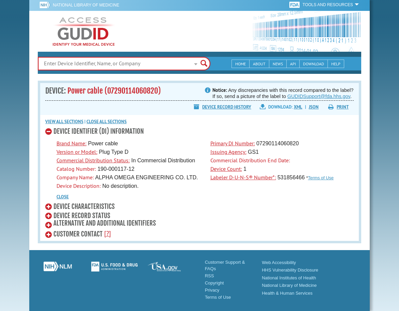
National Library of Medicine (86, 5)
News (278, 63)
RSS (209, 275)
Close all (106, 122)
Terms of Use (320, 177)
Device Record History (226, 107)
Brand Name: (71, 143)
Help (335, 63)
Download (313, 63)
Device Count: (226, 168)
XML (298, 107)
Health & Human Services (287, 293)
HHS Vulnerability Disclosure (290, 270)
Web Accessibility (279, 262)
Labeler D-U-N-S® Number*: (243, 177)
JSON (314, 107)
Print (343, 107)
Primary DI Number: (232, 143)
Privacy (212, 290)
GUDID (84, 31)
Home (240, 63)
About (259, 63)
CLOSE (63, 197)
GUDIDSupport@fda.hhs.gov (318, 96)
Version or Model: (77, 151)
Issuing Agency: (228, 151)
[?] (107, 233)
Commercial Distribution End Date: (250, 160)
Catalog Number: (76, 168)
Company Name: (75, 177)
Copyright (214, 282)
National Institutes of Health (289, 277)
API (293, 63)
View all (64, 122)
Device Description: (79, 185)
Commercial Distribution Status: (93, 160)
